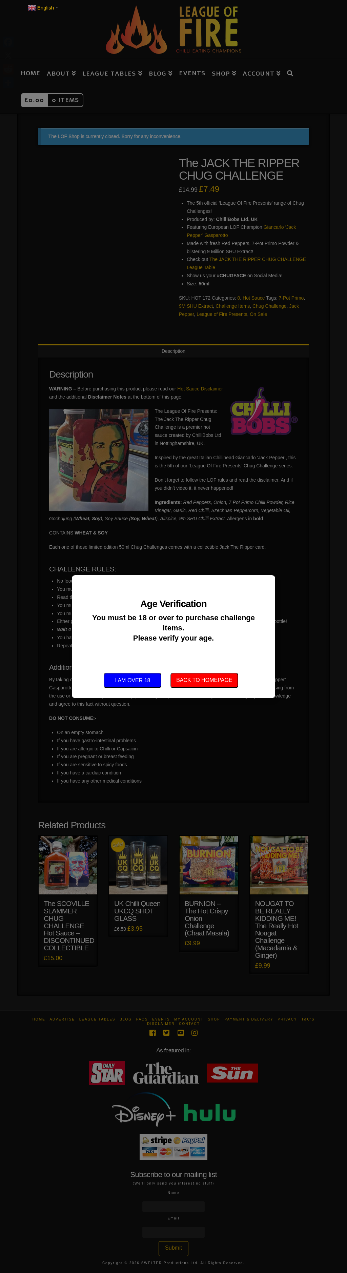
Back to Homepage (204, 680)
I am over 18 (132, 680)
